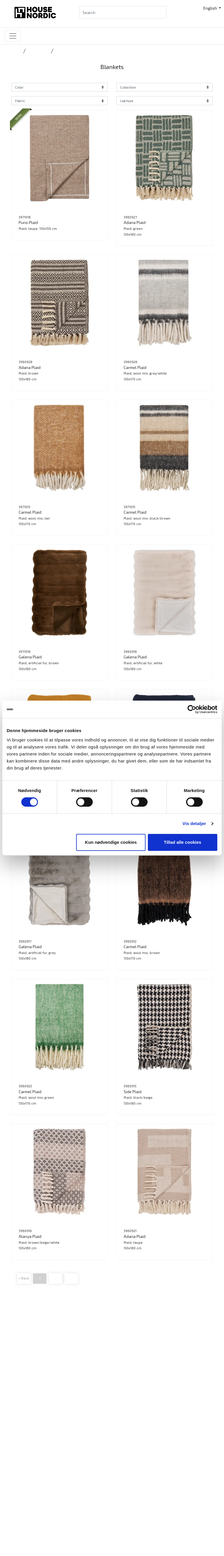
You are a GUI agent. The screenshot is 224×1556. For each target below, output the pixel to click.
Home (16, 51)
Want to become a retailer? (40, 1412)
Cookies (22, 1480)
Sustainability (27, 1459)
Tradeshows (26, 1419)
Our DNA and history (33, 1452)
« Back (24, 1278)
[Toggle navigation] (13, 36)
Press (20, 1473)
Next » (71, 1278)
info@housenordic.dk (47, 1354)
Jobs (19, 1466)
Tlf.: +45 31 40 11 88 (32, 1347)
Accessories (38, 51)
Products (23, 1384)
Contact (22, 1445)
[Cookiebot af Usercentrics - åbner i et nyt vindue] (191, 709)
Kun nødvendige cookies (111, 842)
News (20, 1391)
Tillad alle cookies (182, 842)
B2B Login (23, 1405)
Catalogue (24, 1398)
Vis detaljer (194, 823)
